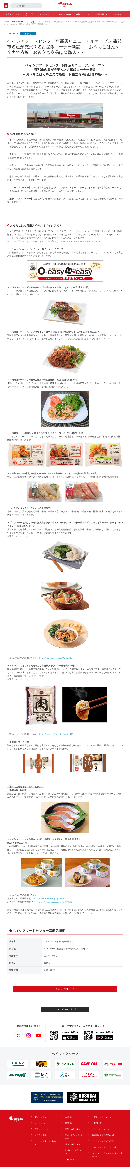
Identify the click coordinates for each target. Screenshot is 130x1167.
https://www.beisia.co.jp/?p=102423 (56, 734)
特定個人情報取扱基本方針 (101, 1129)
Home (6, 21)
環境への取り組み (71, 1137)
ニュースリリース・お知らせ (23, 21)
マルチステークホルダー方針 (102, 1138)
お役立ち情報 (40, 1129)
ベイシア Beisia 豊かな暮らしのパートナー (65, 5)
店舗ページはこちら (65, 989)
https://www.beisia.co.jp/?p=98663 (49, 898)
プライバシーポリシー (99, 1125)
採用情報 (67, 1120)
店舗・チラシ (40, 1116)
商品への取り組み (71, 1125)
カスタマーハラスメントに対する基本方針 (106, 1144)
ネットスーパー (40, 1120)
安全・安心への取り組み (73, 1131)
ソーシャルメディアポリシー (102, 1134)
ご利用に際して (96, 1120)
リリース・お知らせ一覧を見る (65, 1009)
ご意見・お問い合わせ (99, 1116)
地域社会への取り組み (73, 1141)
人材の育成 (68, 1146)
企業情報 (67, 1116)
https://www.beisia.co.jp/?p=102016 (55, 901)
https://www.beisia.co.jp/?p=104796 (84, 241)
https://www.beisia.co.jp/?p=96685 (55, 657)
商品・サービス (40, 1125)
